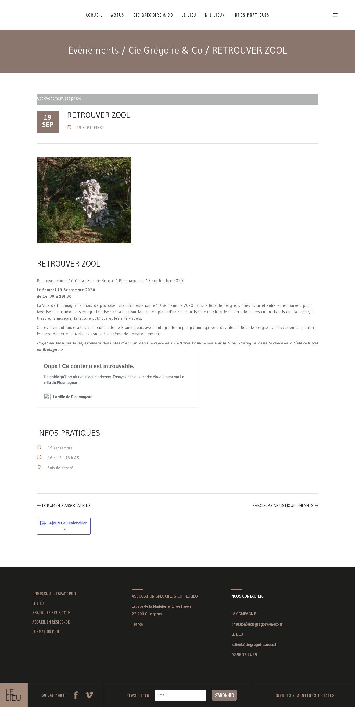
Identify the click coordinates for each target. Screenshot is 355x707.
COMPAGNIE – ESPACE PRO (54, 593)
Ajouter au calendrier (68, 523)
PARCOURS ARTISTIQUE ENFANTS (282, 505)
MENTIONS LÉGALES (315, 695)
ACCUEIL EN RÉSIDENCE (51, 622)
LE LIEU (38, 603)
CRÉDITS (283, 695)
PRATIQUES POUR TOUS (51, 612)
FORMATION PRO (45, 631)
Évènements (93, 50)
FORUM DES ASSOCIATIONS (66, 505)
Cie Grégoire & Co (165, 50)
